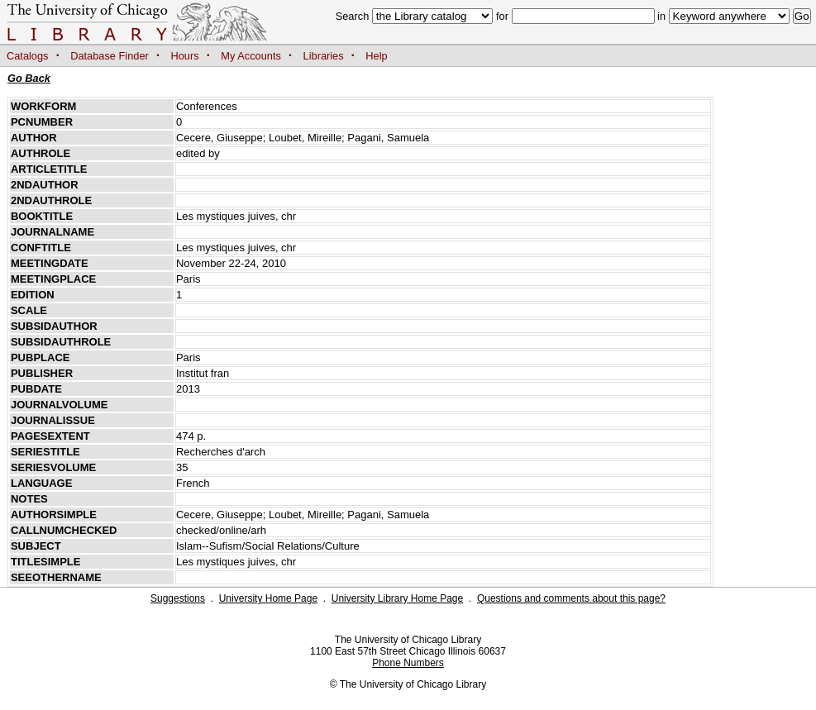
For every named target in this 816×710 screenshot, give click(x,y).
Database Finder (109, 56)
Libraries (323, 56)
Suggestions (177, 598)
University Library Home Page (397, 598)
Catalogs (28, 56)
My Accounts (251, 56)
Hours (185, 56)
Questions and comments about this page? (571, 598)
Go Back (28, 78)
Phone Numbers (408, 663)
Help (376, 56)
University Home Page (268, 598)
